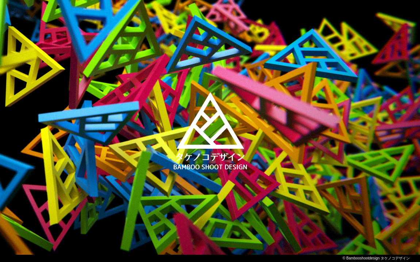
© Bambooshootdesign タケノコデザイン (376, 258)
